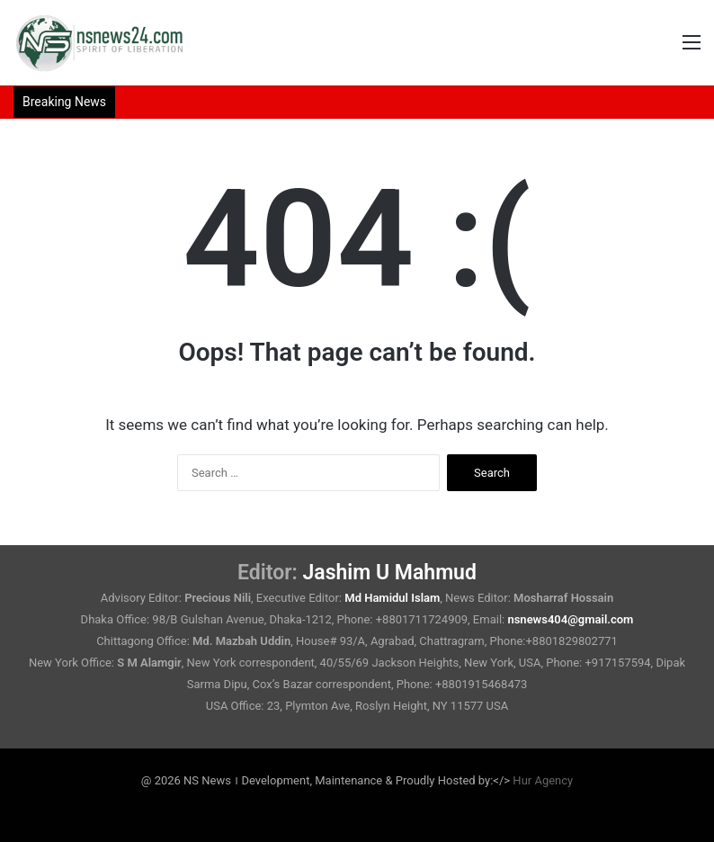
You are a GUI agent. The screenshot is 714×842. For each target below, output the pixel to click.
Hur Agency (543, 780)
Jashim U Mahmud (390, 572)
